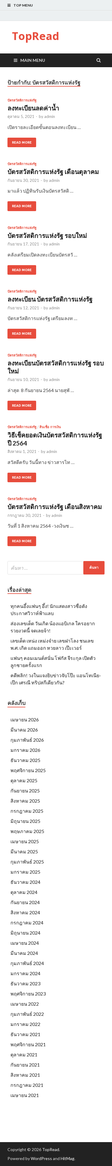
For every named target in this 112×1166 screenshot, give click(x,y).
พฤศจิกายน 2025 (28, 770)
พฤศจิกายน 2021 (28, 1044)
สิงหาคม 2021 (25, 1075)
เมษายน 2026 (24, 719)
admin (49, 116)
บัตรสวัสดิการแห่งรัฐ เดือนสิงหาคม (54, 506)
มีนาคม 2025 (24, 851)
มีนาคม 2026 (24, 729)
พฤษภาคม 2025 (27, 831)
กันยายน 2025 (25, 790)
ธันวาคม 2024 (25, 882)
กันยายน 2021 (25, 1064)
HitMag (67, 1158)
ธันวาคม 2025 (25, 760)
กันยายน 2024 (25, 902)
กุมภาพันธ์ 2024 (27, 963)
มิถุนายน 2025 (25, 821)
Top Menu (23, 5)
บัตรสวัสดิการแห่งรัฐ (21, 100)
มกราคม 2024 (25, 973)
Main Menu (32, 60)
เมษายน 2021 (24, 1095)
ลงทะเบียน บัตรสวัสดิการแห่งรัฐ (50, 299)
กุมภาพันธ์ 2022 (27, 1014)
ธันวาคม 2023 (25, 983)
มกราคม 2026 (25, 750)
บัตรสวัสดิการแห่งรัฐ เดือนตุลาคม (53, 171)
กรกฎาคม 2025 (26, 811)
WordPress (41, 1158)
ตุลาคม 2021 (23, 1054)
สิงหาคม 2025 (25, 801)
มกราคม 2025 (25, 872)
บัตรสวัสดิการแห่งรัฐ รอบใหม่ (47, 235)
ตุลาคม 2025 (23, 780)
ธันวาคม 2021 (25, 1034)
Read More (22, 142)
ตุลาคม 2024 (23, 892)
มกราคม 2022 (25, 1024)
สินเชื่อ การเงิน (50, 427)
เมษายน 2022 (24, 1004)
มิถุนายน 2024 (25, 932)
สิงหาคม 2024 (25, 912)
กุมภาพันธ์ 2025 (27, 861)
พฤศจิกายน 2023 (28, 993)
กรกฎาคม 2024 (26, 922)
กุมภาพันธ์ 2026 (27, 740)
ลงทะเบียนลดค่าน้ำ (33, 108)
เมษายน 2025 (24, 841)
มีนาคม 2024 (24, 953)
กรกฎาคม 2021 (26, 1085)
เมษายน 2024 (24, 943)
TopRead (35, 36)
